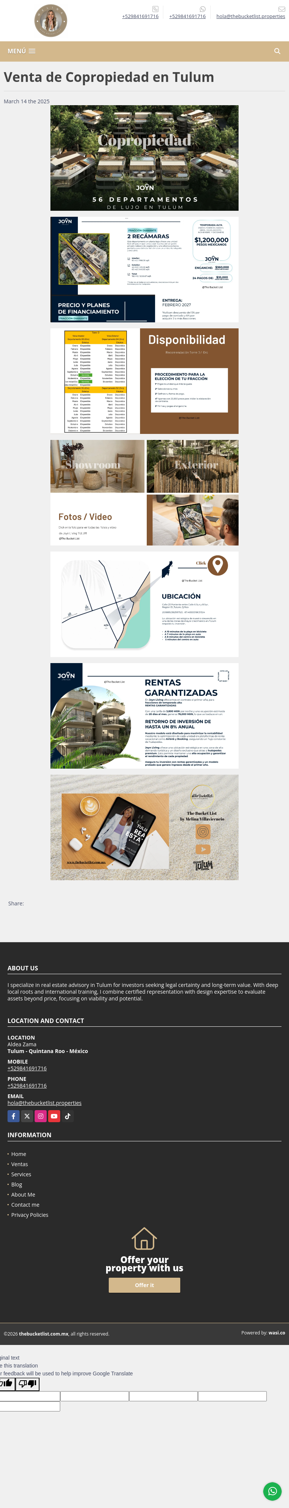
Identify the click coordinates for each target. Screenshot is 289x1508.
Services (21, 1174)
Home (18, 1153)
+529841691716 (140, 16)
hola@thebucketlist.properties (45, 1102)
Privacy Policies (30, 1214)
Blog (16, 1184)
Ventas (19, 1164)
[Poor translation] (27, 1384)
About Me (23, 1194)
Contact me (25, 1204)
